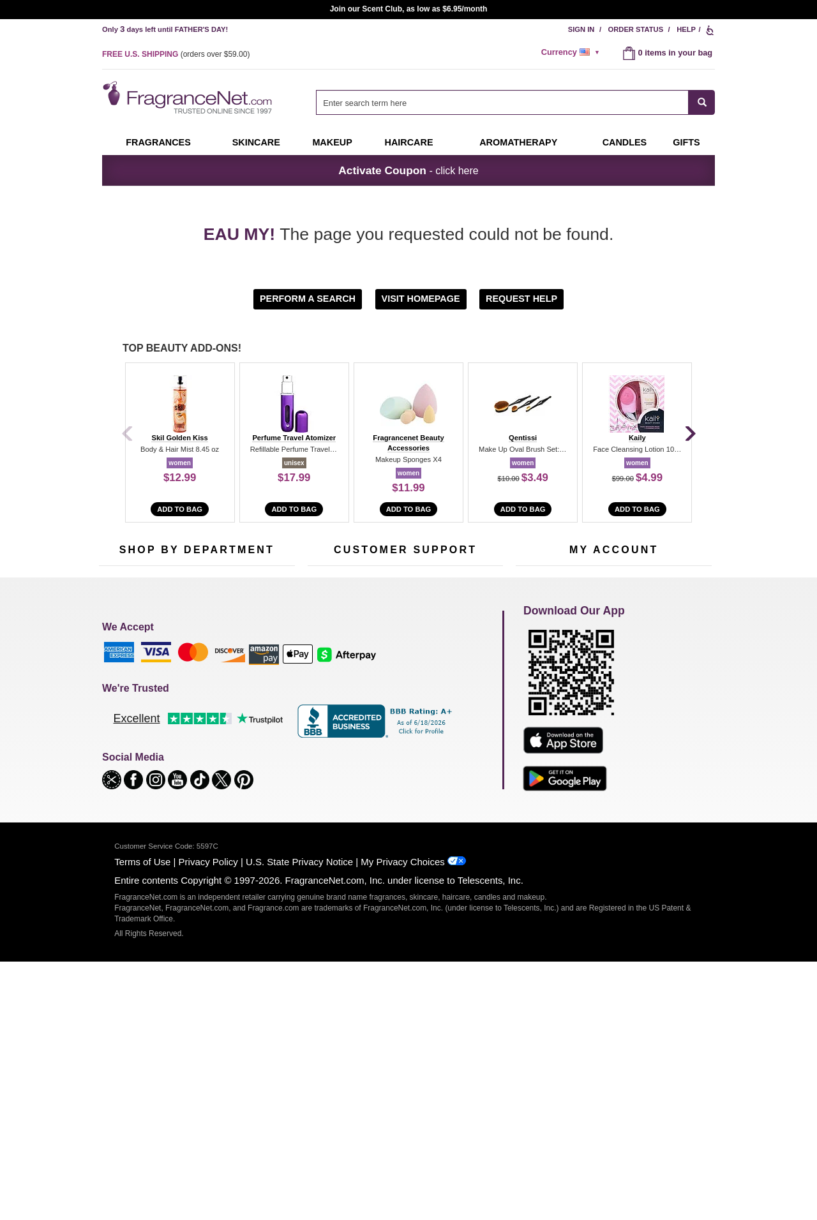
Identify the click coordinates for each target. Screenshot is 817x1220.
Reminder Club (614, 699)
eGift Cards (328, 739)
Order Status (636, 29)
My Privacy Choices (402, 1120)
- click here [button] (408, 170)
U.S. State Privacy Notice (299, 1120)
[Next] (689, 434)
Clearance (187, 779)
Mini (243, 759)
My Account (537, 680)
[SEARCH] (702, 102)
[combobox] (515, 102)
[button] (309, 298)
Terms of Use (142, 1120)
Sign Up (636, 595)
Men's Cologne (126, 731)
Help (686, 29)
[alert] (572, 52)
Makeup (332, 142)
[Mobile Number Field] (477, 594)
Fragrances (158, 142)
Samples (185, 699)
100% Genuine (405, 763)
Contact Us (328, 699)
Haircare (409, 142)
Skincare (256, 142)
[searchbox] (502, 102)
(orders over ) (176, 54)
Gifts (686, 142)
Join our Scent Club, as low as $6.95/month (409, 8)
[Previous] (127, 434)
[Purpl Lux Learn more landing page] (614, 738)
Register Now (540, 699)
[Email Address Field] (249, 594)
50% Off (184, 680)
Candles (251, 719)
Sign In (581, 29)
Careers (459, 763)
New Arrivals (258, 739)
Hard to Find (258, 779)
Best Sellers (191, 759)
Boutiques (117, 770)
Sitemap (459, 711)
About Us (324, 719)
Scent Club (189, 798)
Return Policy (402, 680)
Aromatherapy (194, 739)
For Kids (251, 680)
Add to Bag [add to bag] (179, 509)
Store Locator (402, 782)
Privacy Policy (208, 1120)
